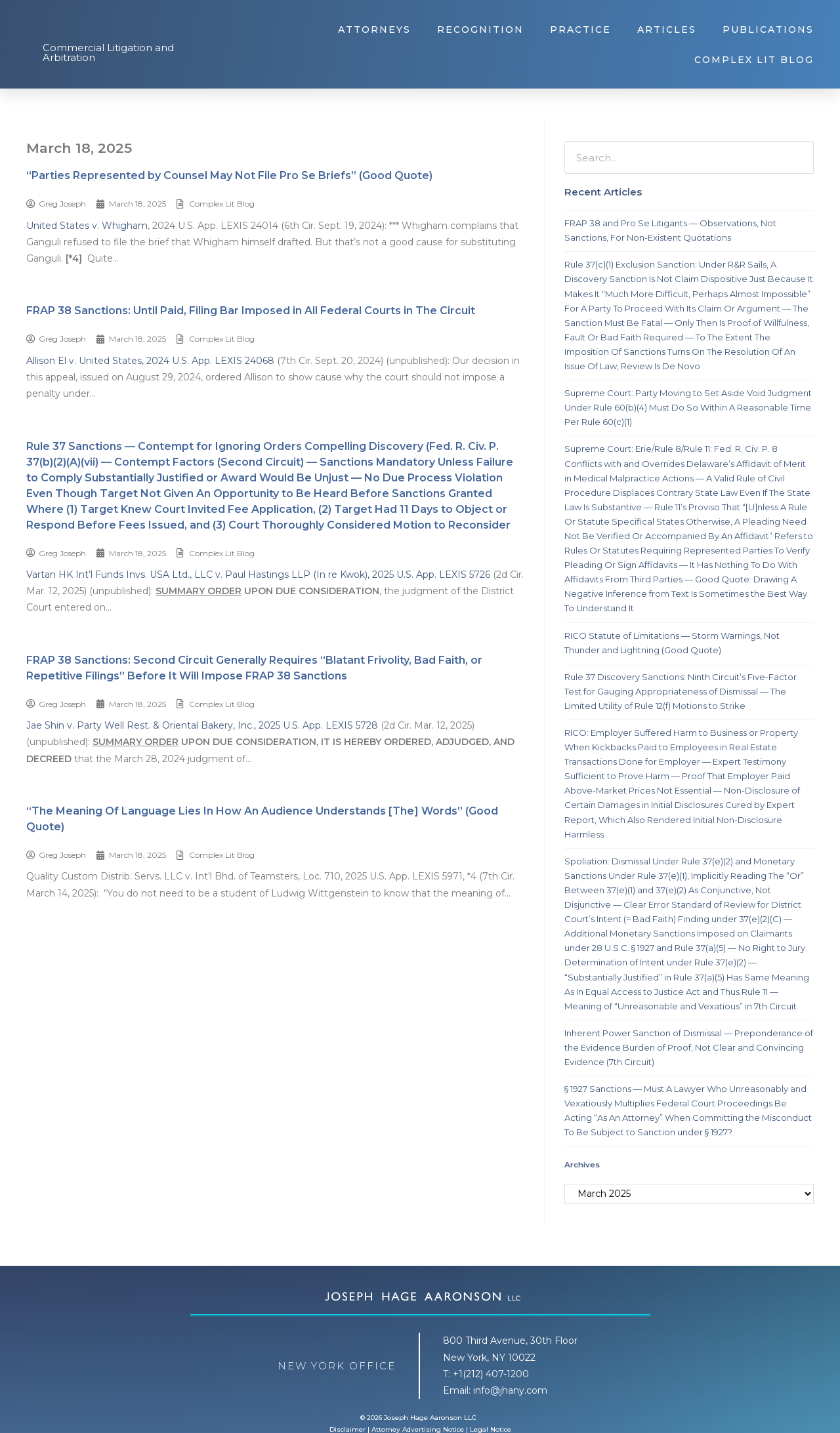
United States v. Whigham (87, 226)
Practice (580, 29)
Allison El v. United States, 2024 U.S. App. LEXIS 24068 (150, 361)
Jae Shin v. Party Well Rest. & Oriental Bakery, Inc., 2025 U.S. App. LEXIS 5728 (202, 725)
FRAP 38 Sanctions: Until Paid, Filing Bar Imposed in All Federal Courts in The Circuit (250, 310)
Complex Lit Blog (754, 60)
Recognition (480, 29)
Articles (666, 29)
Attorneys (374, 29)
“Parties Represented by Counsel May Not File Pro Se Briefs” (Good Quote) (229, 175)
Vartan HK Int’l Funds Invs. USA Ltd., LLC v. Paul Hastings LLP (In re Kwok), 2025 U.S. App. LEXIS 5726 (258, 574)
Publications (768, 29)
